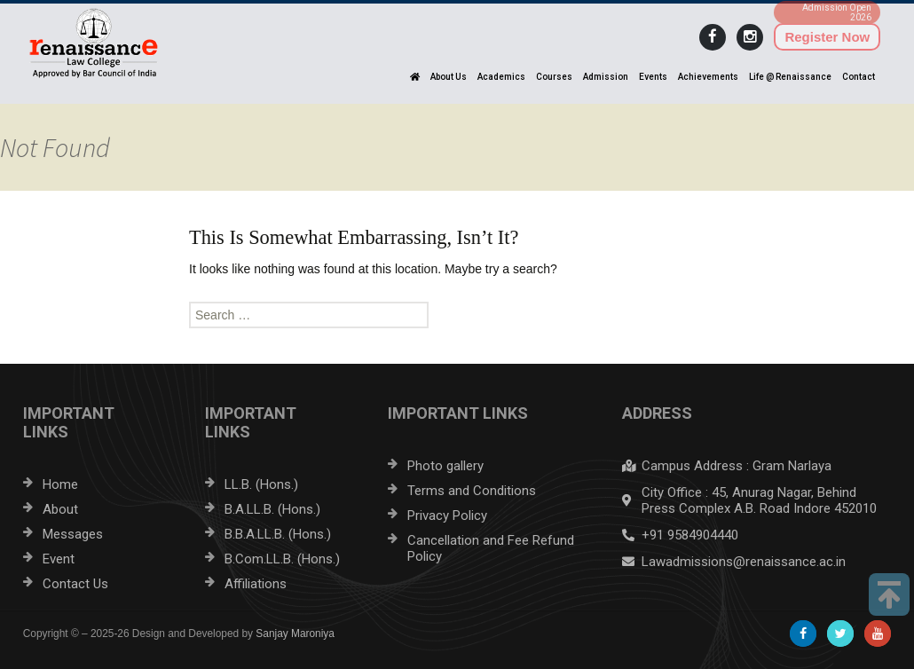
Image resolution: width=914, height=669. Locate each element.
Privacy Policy (447, 515)
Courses (554, 77)
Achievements (708, 77)
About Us (448, 77)
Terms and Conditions (471, 491)
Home (60, 484)
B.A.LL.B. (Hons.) (272, 509)
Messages (73, 534)
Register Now (827, 36)
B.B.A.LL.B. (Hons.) (278, 534)
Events (653, 77)
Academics (501, 77)
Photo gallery (445, 466)
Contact (858, 77)
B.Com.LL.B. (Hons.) (282, 559)
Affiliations (256, 584)
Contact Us (75, 584)
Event (59, 559)
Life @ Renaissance (790, 77)
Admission (605, 77)
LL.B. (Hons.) (261, 484)
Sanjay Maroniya (295, 633)
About (60, 509)
